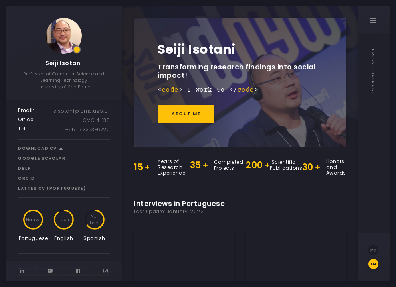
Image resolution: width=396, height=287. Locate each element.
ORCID (26, 178)
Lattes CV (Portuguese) (52, 188)
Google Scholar (41, 158)
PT (373, 250)
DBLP (24, 168)
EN (373, 264)
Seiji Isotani (64, 63)
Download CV (41, 148)
